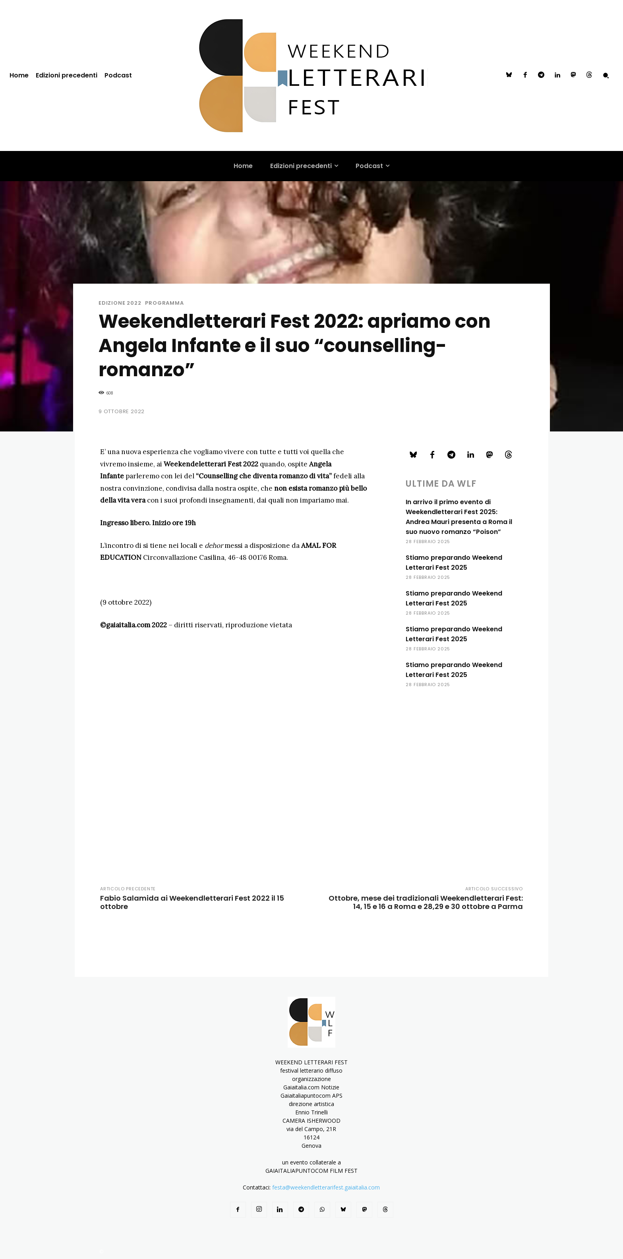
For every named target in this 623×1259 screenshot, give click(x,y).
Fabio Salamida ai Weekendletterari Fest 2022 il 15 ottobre (192, 902)
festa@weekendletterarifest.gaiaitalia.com (326, 1187)
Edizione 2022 (120, 303)
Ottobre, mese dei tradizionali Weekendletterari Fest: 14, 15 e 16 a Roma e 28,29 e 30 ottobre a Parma (426, 902)
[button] (605, 75)
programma (164, 303)
